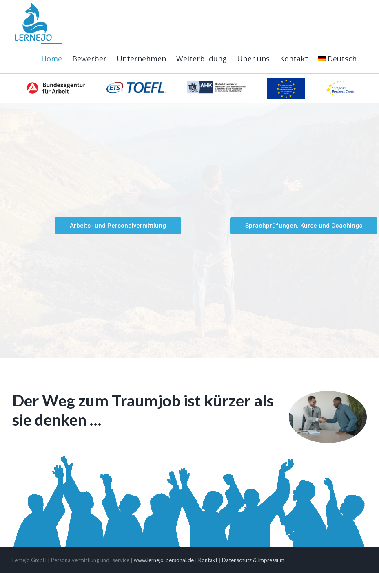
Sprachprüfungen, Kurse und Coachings (303, 225)
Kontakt (207, 560)
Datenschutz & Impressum (253, 560)
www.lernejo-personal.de (164, 560)
